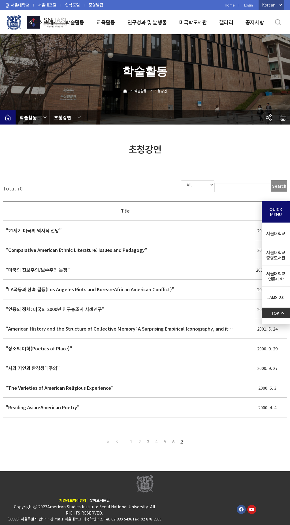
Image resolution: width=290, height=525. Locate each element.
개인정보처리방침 (72, 499)
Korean (268, 5)
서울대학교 (20, 5)
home (8, 117)
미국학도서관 (193, 22)
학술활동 (74, 22)
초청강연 (160, 90)
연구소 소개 (41, 22)
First (108, 441)
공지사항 (255, 22)
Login (248, 5)
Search (279, 186)
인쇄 (283, 117)
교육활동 (105, 22)
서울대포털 (47, 5)
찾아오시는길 (99, 499)
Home (229, 5)
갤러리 (226, 22)
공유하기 (269, 117)
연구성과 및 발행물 (147, 22)
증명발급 (96, 5)
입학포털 (72, 5)
